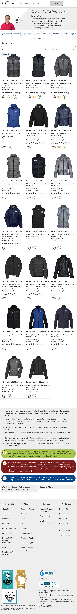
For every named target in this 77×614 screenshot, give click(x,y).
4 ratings (43, 92)
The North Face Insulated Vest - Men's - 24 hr (37, 185)
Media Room (25, 528)
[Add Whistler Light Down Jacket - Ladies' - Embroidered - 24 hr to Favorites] (4, 298)
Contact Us (6, 519)
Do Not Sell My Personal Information (9, 541)
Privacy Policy (7, 534)
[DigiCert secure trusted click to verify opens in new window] (47, 565)
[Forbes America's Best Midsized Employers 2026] (9, 588)
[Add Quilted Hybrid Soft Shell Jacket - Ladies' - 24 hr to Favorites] (4, 396)
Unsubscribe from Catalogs (9, 554)
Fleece (37, 34)
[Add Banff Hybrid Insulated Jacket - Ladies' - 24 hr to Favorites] (29, 348)
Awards (24, 514)
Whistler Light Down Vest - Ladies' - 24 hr (13, 185)
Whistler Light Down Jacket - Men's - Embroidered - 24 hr (36, 285)
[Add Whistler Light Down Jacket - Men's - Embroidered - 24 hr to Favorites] (29, 298)
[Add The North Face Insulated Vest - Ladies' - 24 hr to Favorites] (54, 248)
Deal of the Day (64, 535)
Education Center (27, 509)
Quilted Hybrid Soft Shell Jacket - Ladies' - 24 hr (13, 386)
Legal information (46, 588)
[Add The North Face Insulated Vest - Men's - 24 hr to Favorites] (29, 197)
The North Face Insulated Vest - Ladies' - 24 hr (62, 235)
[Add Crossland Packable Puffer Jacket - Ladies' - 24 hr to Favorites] (54, 147)
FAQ (22, 523)
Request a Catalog (28, 538)
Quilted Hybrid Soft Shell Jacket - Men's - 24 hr (38, 386)
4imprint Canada (65, 514)
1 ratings (17, 193)
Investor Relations (9, 529)
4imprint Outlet (64, 530)
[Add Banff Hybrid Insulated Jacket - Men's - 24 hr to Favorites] (54, 348)
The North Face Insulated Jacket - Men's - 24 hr (63, 185)
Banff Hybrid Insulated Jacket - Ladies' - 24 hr (37, 336)
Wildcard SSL (44, 571)
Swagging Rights (27, 543)
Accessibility (6, 514)
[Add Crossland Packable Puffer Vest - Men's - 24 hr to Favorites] (4, 97)
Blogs (23, 519)
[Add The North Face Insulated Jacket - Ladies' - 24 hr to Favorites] (54, 298)
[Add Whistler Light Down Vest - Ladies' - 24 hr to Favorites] (4, 197)
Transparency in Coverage (27, 549)
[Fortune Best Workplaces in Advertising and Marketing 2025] (7, 570)
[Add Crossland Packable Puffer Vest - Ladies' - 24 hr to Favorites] (29, 97)
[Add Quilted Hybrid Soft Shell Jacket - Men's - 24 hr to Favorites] (29, 396)
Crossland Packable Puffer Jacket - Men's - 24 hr (63, 84)
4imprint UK (63, 519)
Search (56, 3)
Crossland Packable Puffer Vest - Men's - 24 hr (13, 84)
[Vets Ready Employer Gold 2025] (20, 570)
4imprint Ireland (65, 523)
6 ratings (18, 92)
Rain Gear (46, 34)
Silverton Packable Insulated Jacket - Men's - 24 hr (36, 134)
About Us (5, 509)
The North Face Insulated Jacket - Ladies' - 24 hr (63, 285)
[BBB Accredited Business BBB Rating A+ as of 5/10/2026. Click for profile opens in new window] (49, 576)
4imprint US (63, 509)
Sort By (43, 49)
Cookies (5, 548)
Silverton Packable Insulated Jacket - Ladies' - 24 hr (11, 235)
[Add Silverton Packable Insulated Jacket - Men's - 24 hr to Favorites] (29, 147)
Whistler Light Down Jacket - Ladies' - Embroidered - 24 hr (12, 285)
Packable (56, 34)
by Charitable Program (47, 522)
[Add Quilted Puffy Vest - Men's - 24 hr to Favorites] (29, 248)
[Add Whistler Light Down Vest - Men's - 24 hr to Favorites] (4, 348)
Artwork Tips (45, 516)
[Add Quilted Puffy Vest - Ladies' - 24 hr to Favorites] (4, 147)
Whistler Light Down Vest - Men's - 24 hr (14, 336)
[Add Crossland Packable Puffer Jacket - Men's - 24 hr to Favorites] (54, 97)
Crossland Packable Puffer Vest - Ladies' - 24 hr (37, 84)
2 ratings (67, 92)
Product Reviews (27, 533)
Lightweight (27, 34)
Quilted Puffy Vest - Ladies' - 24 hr (13, 134)
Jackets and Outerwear (10, 34)
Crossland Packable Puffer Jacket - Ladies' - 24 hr (63, 134)
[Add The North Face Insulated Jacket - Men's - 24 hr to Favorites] (54, 197)
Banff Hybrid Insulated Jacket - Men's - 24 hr (62, 336)
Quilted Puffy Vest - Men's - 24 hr (37, 234)
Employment (7, 523)
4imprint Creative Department (46, 510)
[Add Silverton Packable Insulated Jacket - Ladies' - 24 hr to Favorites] (4, 248)
